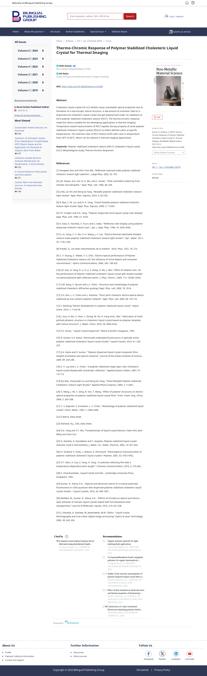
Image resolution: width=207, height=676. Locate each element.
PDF (158, 117)
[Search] (95, 16)
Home (16, 31)
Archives (69, 41)
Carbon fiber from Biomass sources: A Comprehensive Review (28, 185)
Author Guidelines (75, 31)
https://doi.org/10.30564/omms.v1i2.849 (82, 86)
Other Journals (80, 656)
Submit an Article (182, 31)
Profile (8, 652)
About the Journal (33, 31)
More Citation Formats (164, 152)
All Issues (55, 31)
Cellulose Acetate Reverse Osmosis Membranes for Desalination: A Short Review (29, 160)
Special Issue (97, 31)
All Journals (79, 652)
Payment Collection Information (19, 656)
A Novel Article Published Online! (31, 107)
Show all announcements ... (28, 115)
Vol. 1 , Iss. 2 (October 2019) (89, 41)
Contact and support (14, 660)
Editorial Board (119, 31)
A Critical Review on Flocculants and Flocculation (31, 173)
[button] (130, 16)
